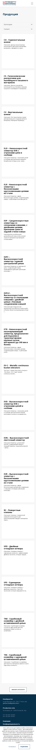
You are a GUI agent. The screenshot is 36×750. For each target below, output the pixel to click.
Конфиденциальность (11, 724)
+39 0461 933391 (10, 716)
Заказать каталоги (18, 689)
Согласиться (12, 746)
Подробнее (24, 746)
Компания (6, 721)
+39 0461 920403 (10, 715)
